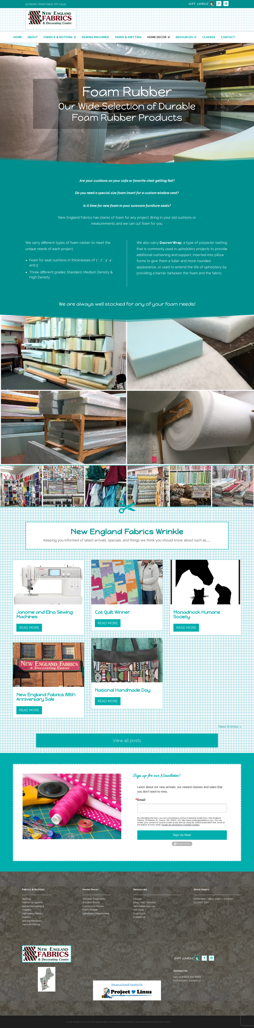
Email (141, 799)
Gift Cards (138, 909)
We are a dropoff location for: (127, 984)
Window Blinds (91, 902)
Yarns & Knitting (128, 37)
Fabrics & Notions (57, 37)
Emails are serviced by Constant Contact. (181, 825)
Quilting (26, 898)
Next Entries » (230, 727)
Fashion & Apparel (32, 902)
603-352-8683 (192, 976)
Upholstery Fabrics (32, 913)
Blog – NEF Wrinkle (144, 902)
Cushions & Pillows (93, 906)
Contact (228, 37)
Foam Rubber (90, 909)
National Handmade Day (122, 690)
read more (29, 628)
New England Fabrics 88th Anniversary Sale (45, 697)
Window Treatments (93, 898)
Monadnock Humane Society (196, 614)
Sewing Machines (95, 37)
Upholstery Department (95, 913)
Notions (26, 917)
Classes (208, 37)
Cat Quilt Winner (112, 612)
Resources (184, 37)
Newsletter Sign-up (144, 906)
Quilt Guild (139, 913)
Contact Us (139, 917)
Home (17, 37)
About (32, 37)
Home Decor (156, 37)
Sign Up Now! (182, 835)
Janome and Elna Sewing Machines (44, 614)
